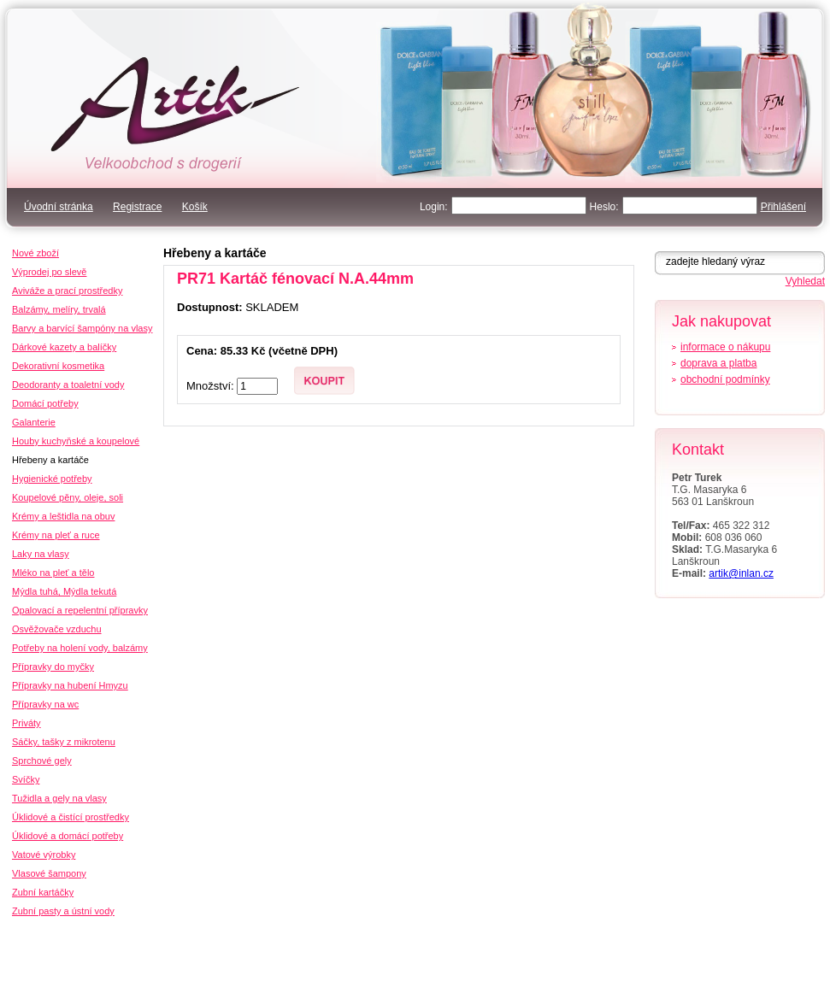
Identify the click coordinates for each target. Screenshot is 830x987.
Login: (434, 207)
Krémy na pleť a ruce (56, 535)
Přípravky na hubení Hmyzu (70, 685)
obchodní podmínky (725, 379)
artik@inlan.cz (741, 573)
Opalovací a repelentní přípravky (80, 610)
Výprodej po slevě (49, 272)
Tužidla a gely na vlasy (59, 798)
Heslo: (604, 207)
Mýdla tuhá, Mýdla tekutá (64, 591)
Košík (195, 207)
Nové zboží (35, 253)
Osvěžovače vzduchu (57, 629)
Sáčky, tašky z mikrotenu (63, 742)
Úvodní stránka (58, 207)
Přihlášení (783, 207)
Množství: (211, 385)
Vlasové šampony (49, 873)
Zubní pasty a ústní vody (63, 911)
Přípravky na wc (45, 704)
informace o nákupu (725, 347)
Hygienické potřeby (52, 478)
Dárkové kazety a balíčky (64, 347)
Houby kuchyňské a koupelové (75, 441)
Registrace (137, 207)
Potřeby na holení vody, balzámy (80, 648)
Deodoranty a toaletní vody (68, 384)
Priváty (26, 723)
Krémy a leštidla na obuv (63, 516)
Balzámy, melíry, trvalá (59, 309)
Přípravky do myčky (53, 666)
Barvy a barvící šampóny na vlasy (82, 328)
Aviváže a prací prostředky (67, 290)
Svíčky (25, 779)
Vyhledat (805, 281)
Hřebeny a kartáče (215, 253)
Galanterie (34, 422)
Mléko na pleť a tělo (53, 572)
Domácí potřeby (45, 403)
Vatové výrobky (43, 854)
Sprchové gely (42, 760)
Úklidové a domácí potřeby (67, 836)
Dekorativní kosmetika (58, 366)
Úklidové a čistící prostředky (70, 817)
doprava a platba (718, 363)
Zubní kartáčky (43, 892)
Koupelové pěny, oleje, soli (67, 497)
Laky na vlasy (40, 554)
